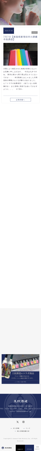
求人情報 (16, 428)
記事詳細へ (20, 100)
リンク (28, 428)
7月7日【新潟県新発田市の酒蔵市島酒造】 (20, 38)
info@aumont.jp (24, 411)
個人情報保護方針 (23, 431)
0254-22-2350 (11, 409)
